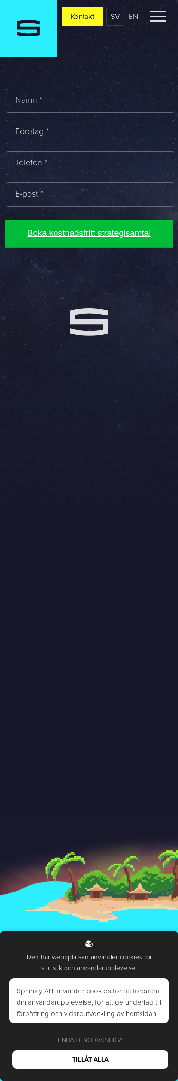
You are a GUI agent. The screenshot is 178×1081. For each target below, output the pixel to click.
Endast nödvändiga (90, 1040)
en (133, 16)
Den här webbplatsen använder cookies (84, 957)
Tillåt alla (90, 1059)
